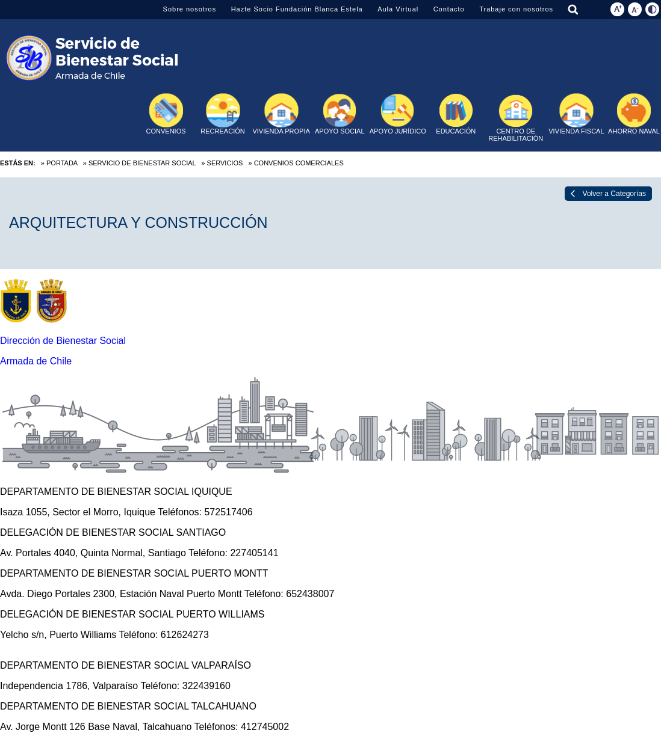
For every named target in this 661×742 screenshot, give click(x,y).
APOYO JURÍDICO (398, 114)
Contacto (449, 9)
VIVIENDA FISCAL (576, 114)
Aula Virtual (397, 9)
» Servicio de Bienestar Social (139, 163)
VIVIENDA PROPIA (280, 114)
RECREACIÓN (222, 114)
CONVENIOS (166, 114)
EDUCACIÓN (456, 114)
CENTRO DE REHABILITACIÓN (515, 118)
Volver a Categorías (614, 193)
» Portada (59, 163)
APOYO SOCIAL (340, 114)
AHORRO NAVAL (634, 114)
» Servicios (222, 163)
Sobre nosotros (190, 9)
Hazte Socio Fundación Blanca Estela (297, 9)
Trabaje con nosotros (516, 9)
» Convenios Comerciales (295, 163)
